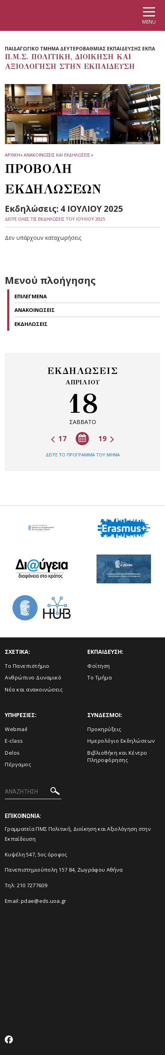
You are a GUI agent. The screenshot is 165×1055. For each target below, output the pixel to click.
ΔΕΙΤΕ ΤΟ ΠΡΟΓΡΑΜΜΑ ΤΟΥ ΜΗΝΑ (83, 455)
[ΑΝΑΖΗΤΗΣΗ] (33, 792)
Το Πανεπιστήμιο (27, 665)
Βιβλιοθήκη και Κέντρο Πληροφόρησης (117, 756)
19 (106, 438)
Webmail (16, 729)
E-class (14, 740)
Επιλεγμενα (30, 296)
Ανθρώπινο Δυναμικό (33, 677)
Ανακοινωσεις (34, 309)
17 (58, 438)
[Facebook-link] (9, 1040)
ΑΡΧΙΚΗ (12, 155)
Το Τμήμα (99, 677)
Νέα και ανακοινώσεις (33, 689)
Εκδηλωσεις (31, 324)
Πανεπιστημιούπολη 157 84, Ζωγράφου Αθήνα (64, 869)
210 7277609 (32, 885)
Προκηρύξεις (104, 729)
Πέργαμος (18, 764)
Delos (12, 752)
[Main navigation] (149, 15)
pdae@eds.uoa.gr (43, 900)
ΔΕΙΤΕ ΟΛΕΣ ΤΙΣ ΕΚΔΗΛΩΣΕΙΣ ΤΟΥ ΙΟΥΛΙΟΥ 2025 (55, 219)
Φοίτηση (98, 665)
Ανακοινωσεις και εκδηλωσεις (57, 155)
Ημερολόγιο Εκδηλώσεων (121, 740)
